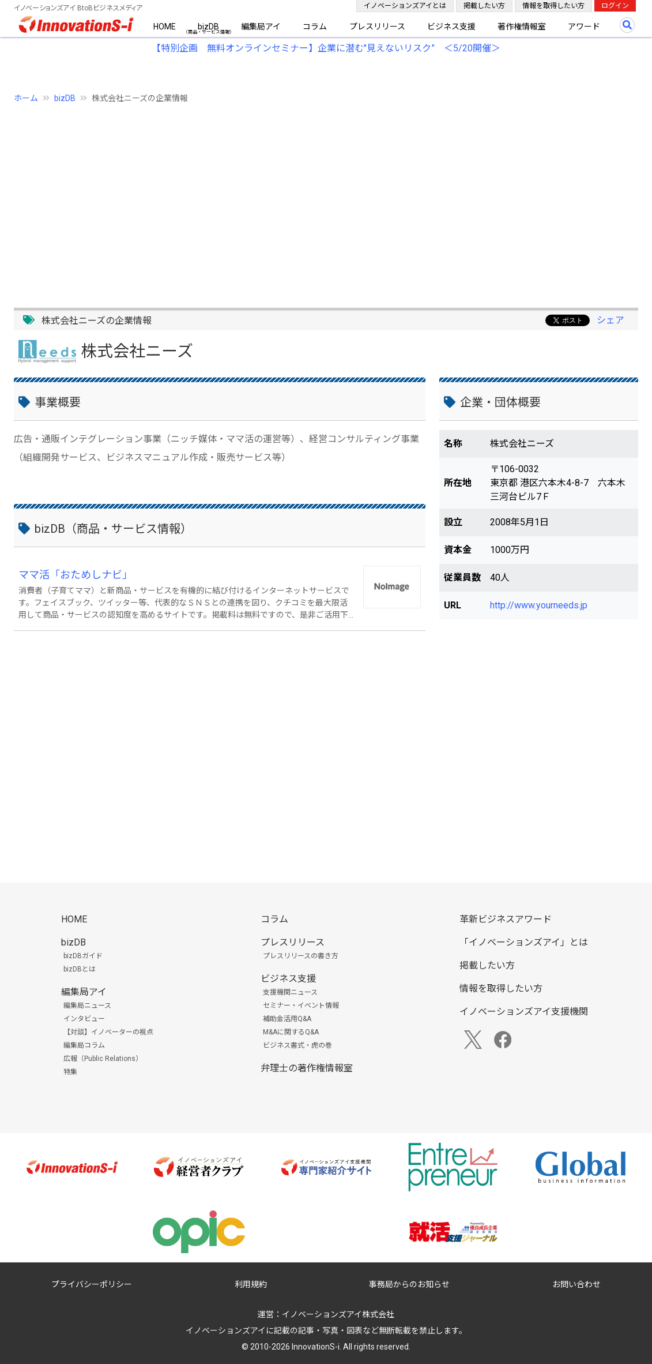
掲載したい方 (484, 6)
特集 (70, 1072)
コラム (315, 26)
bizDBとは (79, 969)
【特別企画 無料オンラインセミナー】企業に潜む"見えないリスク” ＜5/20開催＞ (326, 48)
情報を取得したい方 (553, 6)
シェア (610, 320)
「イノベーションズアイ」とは (523, 942)
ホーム (26, 98)
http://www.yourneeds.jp (538, 605)
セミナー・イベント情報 (301, 1005)
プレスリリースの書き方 (300, 956)
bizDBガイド (83, 956)
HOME (164, 26)
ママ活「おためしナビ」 (75, 575)
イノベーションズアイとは (405, 6)
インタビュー (84, 1019)
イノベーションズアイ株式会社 (338, 1314)
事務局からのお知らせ (409, 1284)
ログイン (615, 6)
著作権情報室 (522, 26)
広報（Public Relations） (102, 1059)
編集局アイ (261, 26)
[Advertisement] (326, 199)
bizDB (208, 26)
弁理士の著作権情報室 (307, 1068)
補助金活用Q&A (287, 1019)
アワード (584, 26)
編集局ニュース (87, 1005)
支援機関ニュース (290, 992)
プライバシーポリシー (91, 1284)
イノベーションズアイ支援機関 (523, 1011)
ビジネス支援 (451, 26)
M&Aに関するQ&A (291, 1032)
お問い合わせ (576, 1284)
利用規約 (251, 1284)
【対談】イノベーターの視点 (108, 1032)
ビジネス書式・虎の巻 (297, 1045)
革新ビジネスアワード (505, 919)
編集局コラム (84, 1045)
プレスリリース (377, 26)
